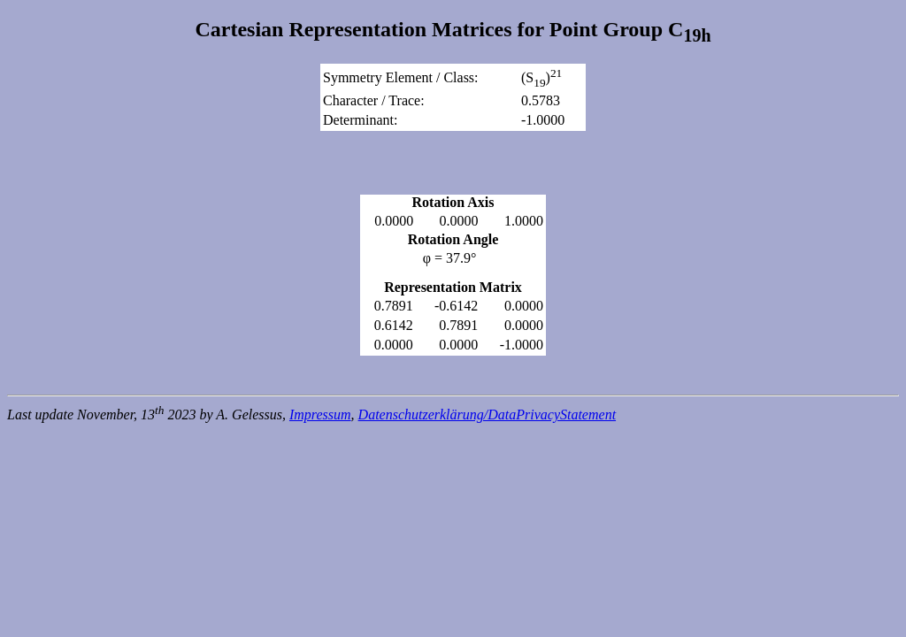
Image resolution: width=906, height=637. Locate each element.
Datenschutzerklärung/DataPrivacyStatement (487, 414)
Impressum (320, 414)
